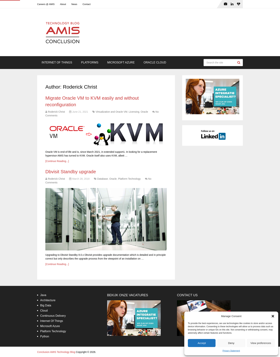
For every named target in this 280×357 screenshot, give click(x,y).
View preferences (261, 343)
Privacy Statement (231, 351)
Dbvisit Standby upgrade (70, 171)
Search (239, 62)
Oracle (144, 111)
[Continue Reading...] (57, 161)
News (74, 4)
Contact (86, 4)
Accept (202, 343)
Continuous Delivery (53, 315)
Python (44, 336)
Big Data (45, 305)
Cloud (44, 310)
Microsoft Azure (121, 62)
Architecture (47, 300)
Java (43, 295)
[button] (273, 316)
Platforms (89, 62)
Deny (231, 343)
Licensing (134, 111)
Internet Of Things (57, 62)
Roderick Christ (56, 111)
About (63, 4)
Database (102, 178)
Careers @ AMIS (46, 4)
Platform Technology (129, 178)
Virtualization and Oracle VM (111, 111)
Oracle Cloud (155, 62)
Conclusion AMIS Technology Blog (56, 352)
